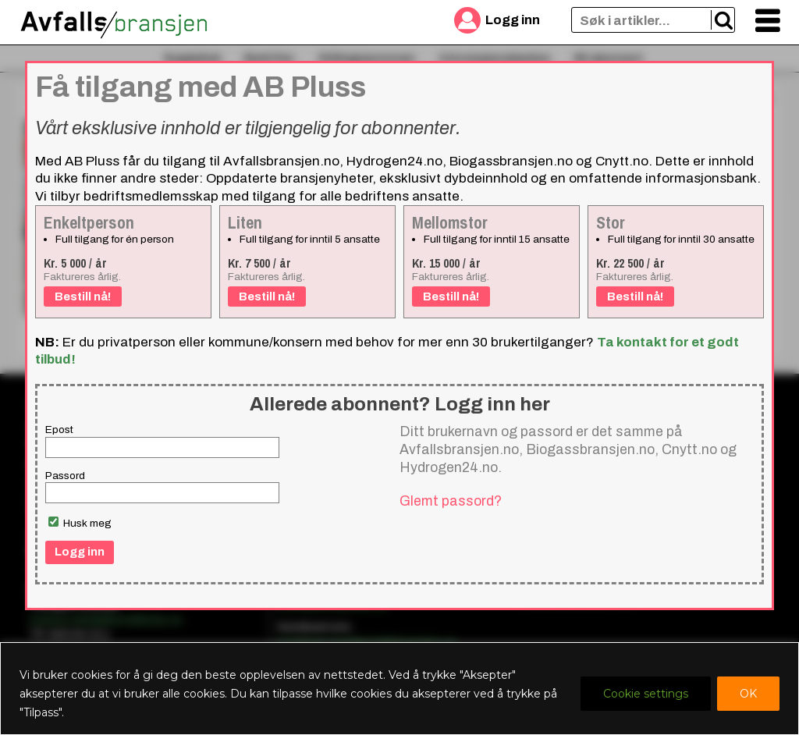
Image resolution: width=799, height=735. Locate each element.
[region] (399, 688)
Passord (65, 475)
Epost (59, 429)
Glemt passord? (451, 501)
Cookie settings (645, 694)
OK (748, 694)
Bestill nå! (83, 296)
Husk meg (80, 523)
